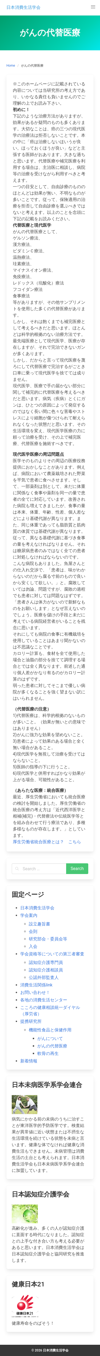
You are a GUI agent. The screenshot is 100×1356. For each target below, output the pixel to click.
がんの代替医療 (52, 1046)
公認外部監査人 (44, 977)
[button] (93, 7)
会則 (33, 931)
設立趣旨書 (39, 923)
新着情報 (28, 1060)
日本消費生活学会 (37, 907)
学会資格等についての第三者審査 (52, 953)
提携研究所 (31, 1021)
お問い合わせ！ (35, 992)
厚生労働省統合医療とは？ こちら (47, 841)
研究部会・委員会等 (48, 938)
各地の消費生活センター (43, 999)
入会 (33, 946)
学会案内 (28, 915)
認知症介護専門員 (46, 962)
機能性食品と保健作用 (50, 1029)
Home (10, 65)
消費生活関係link (36, 984)
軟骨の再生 (48, 1053)
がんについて (50, 1038)
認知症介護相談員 (46, 970)
